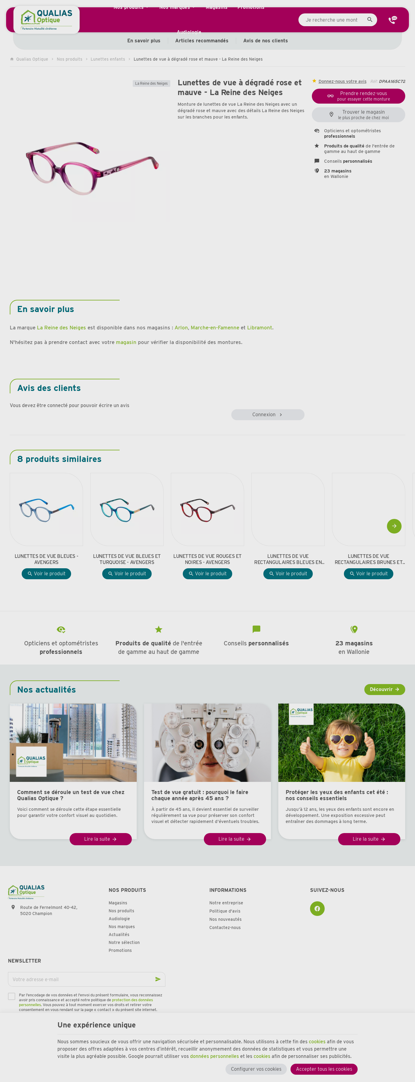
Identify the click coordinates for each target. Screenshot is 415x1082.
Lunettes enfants (108, 59)
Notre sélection (124, 942)
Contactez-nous (225, 927)
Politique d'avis (224, 911)
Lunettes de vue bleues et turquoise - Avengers (127, 559)
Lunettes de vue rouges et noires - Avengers (207, 559)
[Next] (394, 526)
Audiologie (119, 918)
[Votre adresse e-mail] (86, 979)
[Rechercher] (370, 19)
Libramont (259, 328)
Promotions (120, 950)
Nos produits (69, 59)
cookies (317, 1042)
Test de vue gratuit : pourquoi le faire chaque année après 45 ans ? (199, 795)
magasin (126, 342)
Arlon (181, 328)
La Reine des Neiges (151, 83)
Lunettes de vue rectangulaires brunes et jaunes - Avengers (368, 559)
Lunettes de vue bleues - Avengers (46, 559)
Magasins (118, 902)
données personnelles (214, 1056)
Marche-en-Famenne (215, 328)
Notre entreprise (226, 902)
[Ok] (158, 979)
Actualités (119, 934)
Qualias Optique (29, 59)
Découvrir (381, 689)
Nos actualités (46, 689)
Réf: (373, 81)
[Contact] (393, 19)
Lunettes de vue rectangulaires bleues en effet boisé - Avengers (288, 559)
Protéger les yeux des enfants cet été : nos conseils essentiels (337, 795)
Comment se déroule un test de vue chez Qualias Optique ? (71, 795)
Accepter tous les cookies (324, 1069)
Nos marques (122, 926)
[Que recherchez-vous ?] (337, 19)
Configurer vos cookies (256, 1069)
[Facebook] (317, 908)
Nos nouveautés (225, 919)
